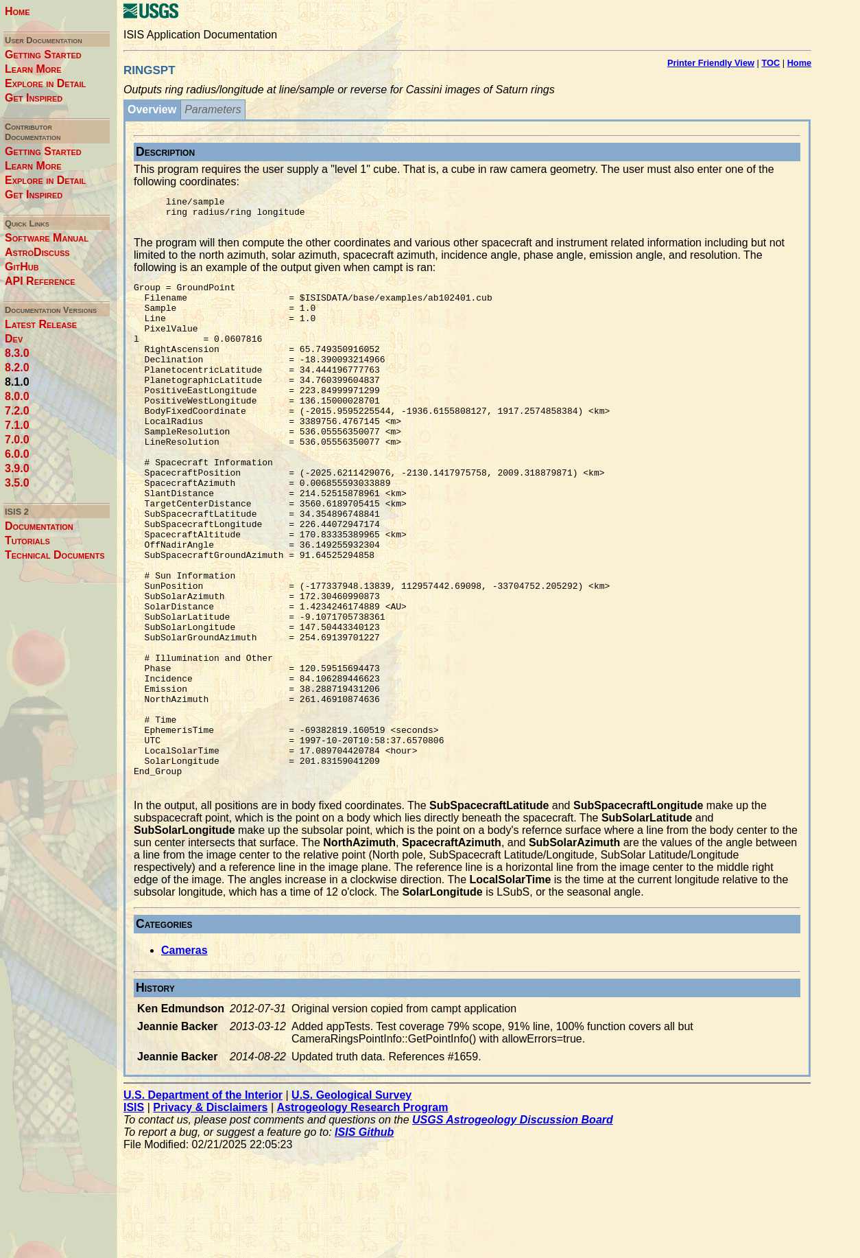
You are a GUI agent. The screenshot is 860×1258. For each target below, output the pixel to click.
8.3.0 (17, 353)
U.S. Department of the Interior (203, 1202)
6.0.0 (17, 454)
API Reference (40, 281)
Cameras (184, 1057)
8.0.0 (17, 396)
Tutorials (27, 540)
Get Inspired (33, 98)
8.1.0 (17, 382)
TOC (770, 63)
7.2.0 (17, 411)
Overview (152, 109)
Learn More (33, 69)
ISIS (133, 1214)
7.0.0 (17, 439)
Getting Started (43, 54)
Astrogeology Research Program (363, 1214)
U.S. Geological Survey (351, 1202)
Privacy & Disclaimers (210, 1214)
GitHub (22, 266)
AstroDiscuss (37, 252)
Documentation (39, 526)
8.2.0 (17, 367)
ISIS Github (364, 1239)
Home (17, 11)
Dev (14, 339)
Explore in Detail (45, 83)
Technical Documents (55, 555)
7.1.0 (17, 425)
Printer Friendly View (710, 63)
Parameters (212, 109)
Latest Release (41, 324)
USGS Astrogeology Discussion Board (512, 1227)
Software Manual (46, 238)
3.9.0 (17, 468)
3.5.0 (17, 483)
